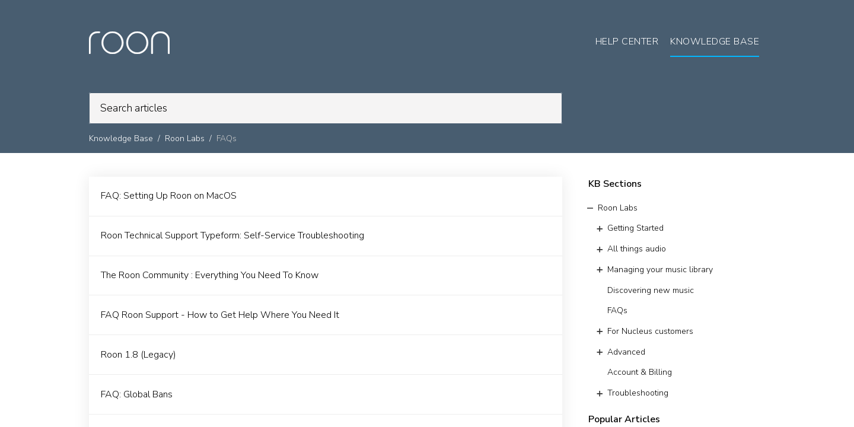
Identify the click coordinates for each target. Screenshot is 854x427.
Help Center (627, 41)
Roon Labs (185, 138)
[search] (325, 108)
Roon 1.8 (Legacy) (138, 354)
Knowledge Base (121, 138)
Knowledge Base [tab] (714, 41)
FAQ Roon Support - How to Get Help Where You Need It (220, 314)
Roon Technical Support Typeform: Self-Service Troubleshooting (232, 235)
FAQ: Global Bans (137, 394)
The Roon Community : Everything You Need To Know (209, 275)
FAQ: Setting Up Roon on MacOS (169, 195)
